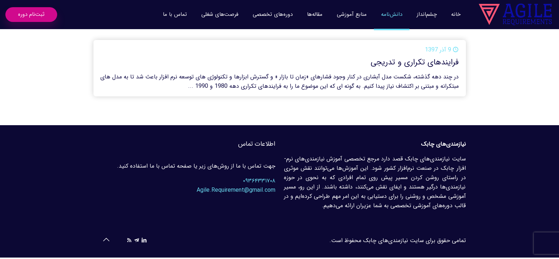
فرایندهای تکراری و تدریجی (415, 62)
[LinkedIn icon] (144, 240)
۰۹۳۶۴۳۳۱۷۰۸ (259, 180)
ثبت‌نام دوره (31, 14)
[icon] (136, 240)
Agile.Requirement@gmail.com (236, 190)
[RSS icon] (129, 240)
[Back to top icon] (106, 240)
